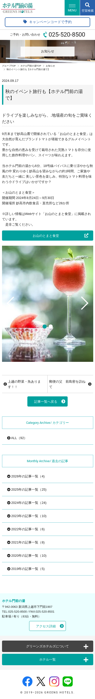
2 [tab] (51, 326)
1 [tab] (45, 326)
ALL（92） (17, 438)
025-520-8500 (67, 34)
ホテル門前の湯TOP (31, 66)
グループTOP (9, 66)
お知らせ (50, 66)
